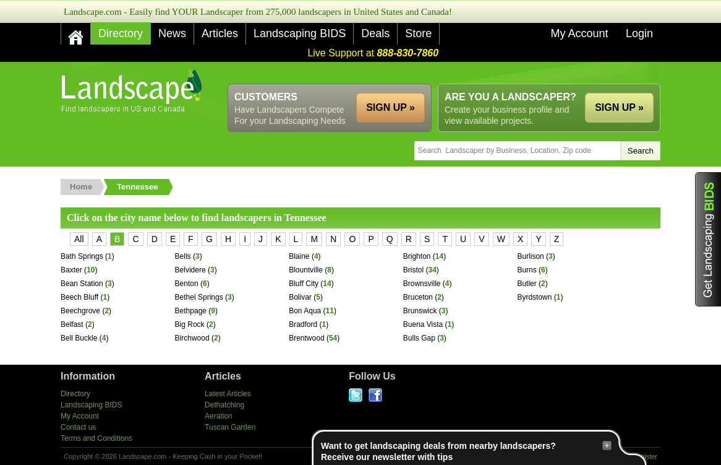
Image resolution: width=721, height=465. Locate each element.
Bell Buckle (79, 338)
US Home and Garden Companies (133, 90)
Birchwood (192, 338)
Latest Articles (228, 393)
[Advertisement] (435, 72)
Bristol (413, 270)
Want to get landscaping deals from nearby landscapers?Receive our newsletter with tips (466, 451)
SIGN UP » (619, 107)
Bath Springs (82, 256)
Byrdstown (534, 297)
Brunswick (420, 310)
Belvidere (190, 270)
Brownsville (422, 283)
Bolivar (300, 297)
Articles (220, 33)
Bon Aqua (305, 310)
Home (81, 186)
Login (639, 33)
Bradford (303, 324)
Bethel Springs (199, 297)
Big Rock (190, 324)
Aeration (219, 416)
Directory (120, 33)
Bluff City (303, 283)
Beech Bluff (79, 297)
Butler (526, 283)
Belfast (72, 324)
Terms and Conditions (96, 438)
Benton (186, 283)
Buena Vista (423, 324)
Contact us (78, 427)
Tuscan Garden (230, 427)
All (79, 239)
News (172, 33)
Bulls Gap (419, 338)
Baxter (71, 270)
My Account (579, 33)
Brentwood (306, 338)
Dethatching (224, 405)
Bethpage (191, 310)
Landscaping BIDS (300, 33)
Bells (183, 256)
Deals (375, 33)
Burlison (530, 256)
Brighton (417, 256)
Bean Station (82, 283)
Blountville (306, 270)
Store (418, 33)
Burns (526, 270)
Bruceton (418, 297)
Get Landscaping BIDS (708, 239)
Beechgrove (80, 310)
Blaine (299, 256)
